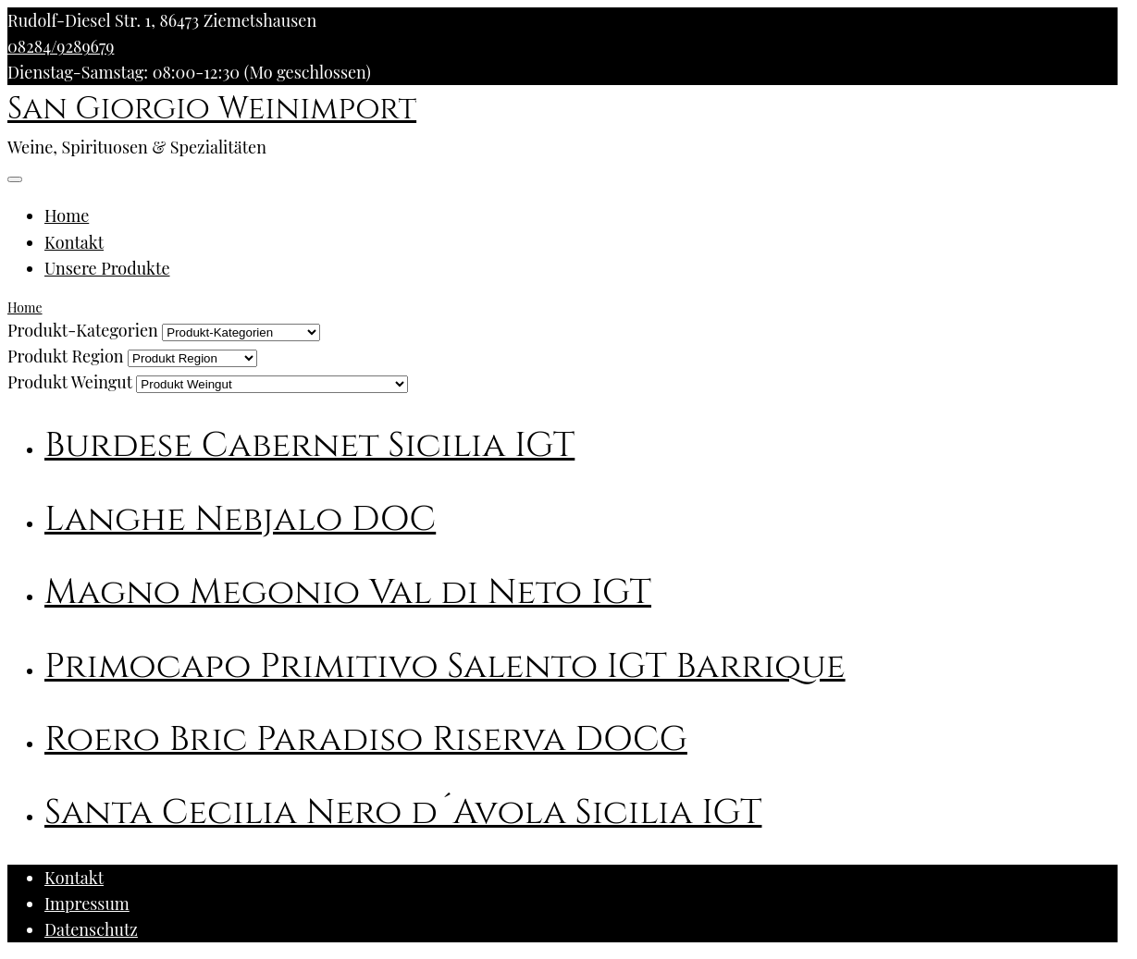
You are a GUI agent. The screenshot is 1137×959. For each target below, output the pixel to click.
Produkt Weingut (69, 382)
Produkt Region (65, 356)
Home (66, 215)
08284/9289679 (60, 46)
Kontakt (74, 242)
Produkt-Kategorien (82, 330)
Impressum (87, 903)
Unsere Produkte (107, 268)
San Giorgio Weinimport (211, 109)
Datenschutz (91, 929)
